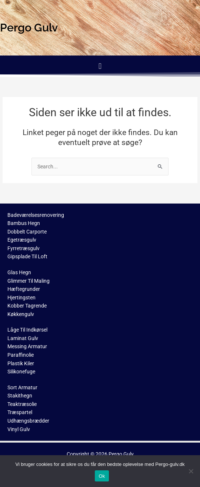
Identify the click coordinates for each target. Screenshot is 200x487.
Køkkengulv (20, 314)
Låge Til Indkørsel (27, 330)
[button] (100, 66)
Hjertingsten (21, 297)
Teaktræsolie (22, 404)
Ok (102, 476)
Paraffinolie (20, 355)
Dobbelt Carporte (27, 232)
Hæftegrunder (23, 289)
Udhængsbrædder (28, 421)
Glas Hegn (19, 272)
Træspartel (19, 412)
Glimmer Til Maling (28, 281)
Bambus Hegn (23, 223)
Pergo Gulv (121, 454)
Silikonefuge (21, 372)
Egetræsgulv (21, 240)
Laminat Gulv (22, 338)
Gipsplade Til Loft (27, 256)
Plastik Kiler (20, 363)
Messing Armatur (27, 346)
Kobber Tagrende (27, 306)
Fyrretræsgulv (23, 248)
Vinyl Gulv (18, 429)
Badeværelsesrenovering (35, 215)
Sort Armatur (22, 387)
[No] (190, 471)
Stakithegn (19, 396)
